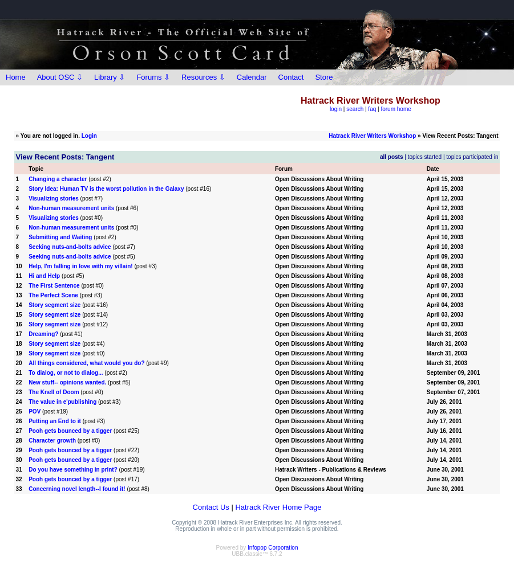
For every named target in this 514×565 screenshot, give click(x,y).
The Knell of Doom (54, 392)
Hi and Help (44, 276)
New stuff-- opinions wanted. (67, 382)
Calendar (252, 77)
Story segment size (54, 305)
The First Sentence (54, 285)
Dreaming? (43, 334)
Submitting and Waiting (60, 237)
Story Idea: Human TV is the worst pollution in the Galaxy (106, 189)
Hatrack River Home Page (278, 507)
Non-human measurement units (71, 208)
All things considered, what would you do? (86, 363)
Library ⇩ (109, 77)
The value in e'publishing (62, 402)
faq (372, 109)
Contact (291, 77)
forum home (396, 109)
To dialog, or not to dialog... (66, 373)
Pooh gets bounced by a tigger (70, 431)
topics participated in (472, 157)
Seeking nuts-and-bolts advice (70, 247)
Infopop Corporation (273, 547)
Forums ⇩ (153, 77)
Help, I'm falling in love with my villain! (80, 266)
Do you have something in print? (73, 469)
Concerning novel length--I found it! (77, 489)
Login (89, 136)
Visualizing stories (54, 198)
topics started (425, 157)
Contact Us (211, 507)
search (354, 109)
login (336, 109)
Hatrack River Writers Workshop (372, 136)
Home (16, 77)
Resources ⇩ (203, 77)
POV (35, 411)
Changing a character (58, 179)
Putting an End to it (55, 421)
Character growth (52, 440)
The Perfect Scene (53, 295)
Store (324, 77)
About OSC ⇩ (60, 77)
